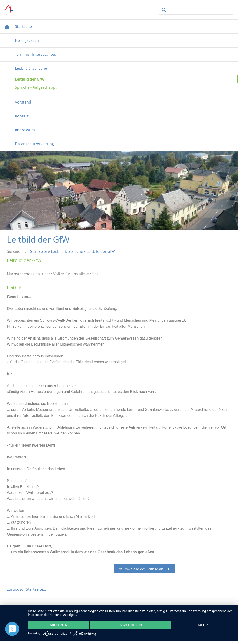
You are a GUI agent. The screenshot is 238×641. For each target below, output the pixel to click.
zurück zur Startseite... (26, 589)
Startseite (38, 251)
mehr (203, 625)
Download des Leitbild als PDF (144, 569)
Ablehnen (58, 625)
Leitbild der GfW (101, 251)
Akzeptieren (130, 625)
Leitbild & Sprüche (67, 251)
